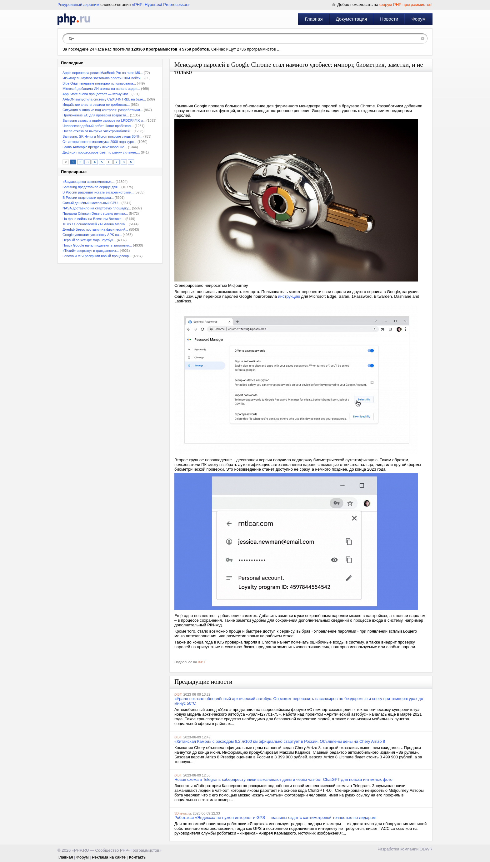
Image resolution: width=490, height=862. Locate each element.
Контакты (138, 857)
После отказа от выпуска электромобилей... (97, 131)
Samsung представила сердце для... (91, 187)
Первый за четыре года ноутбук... (89, 240)
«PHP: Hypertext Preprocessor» (161, 4)
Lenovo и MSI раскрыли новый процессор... (97, 256)
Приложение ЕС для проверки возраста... (95, 115)
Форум (418, 19)
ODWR (426, 849)
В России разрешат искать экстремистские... (97, 192)
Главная (313, 19)
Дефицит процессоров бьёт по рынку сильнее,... (101, 152)
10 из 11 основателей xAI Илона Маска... (95, 224)
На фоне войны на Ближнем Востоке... (93, 219)
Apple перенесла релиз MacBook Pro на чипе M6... (102, 73)
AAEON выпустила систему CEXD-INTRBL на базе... (104, 99)
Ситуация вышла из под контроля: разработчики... (102, 110)
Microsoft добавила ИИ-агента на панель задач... (101, 89)
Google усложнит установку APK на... (92, 235)
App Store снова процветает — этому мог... (96, 94)
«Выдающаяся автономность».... (88, 182)
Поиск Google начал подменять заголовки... (97, 245)
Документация (351, 19)
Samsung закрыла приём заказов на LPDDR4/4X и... (104, 120)
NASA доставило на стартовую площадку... (96, 208)
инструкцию (289, 296)
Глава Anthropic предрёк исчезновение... (94, 147)
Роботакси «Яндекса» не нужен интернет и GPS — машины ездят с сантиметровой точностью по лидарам (275, 817)
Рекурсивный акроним (78, 4)
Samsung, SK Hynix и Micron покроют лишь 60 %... (102, 136)
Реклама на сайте (109, 857)
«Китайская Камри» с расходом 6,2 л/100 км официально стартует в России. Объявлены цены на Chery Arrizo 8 (279, 741)
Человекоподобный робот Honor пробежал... (97, 126)
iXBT (201, 662)
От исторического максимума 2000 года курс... (99, 142)
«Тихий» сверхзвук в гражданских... (90, 250)
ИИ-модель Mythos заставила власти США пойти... (102, 78)
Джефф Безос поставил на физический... (95, 229)
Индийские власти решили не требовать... (96, 104)
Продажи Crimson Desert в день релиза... (95, 213)
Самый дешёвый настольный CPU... (91, 203)
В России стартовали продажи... (88, 197)
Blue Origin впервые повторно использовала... (99, 83)
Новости (389, 19)
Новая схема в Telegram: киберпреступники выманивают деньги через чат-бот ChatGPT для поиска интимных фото (283, 779)
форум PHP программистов (405, 4)
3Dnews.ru (182, 813)
